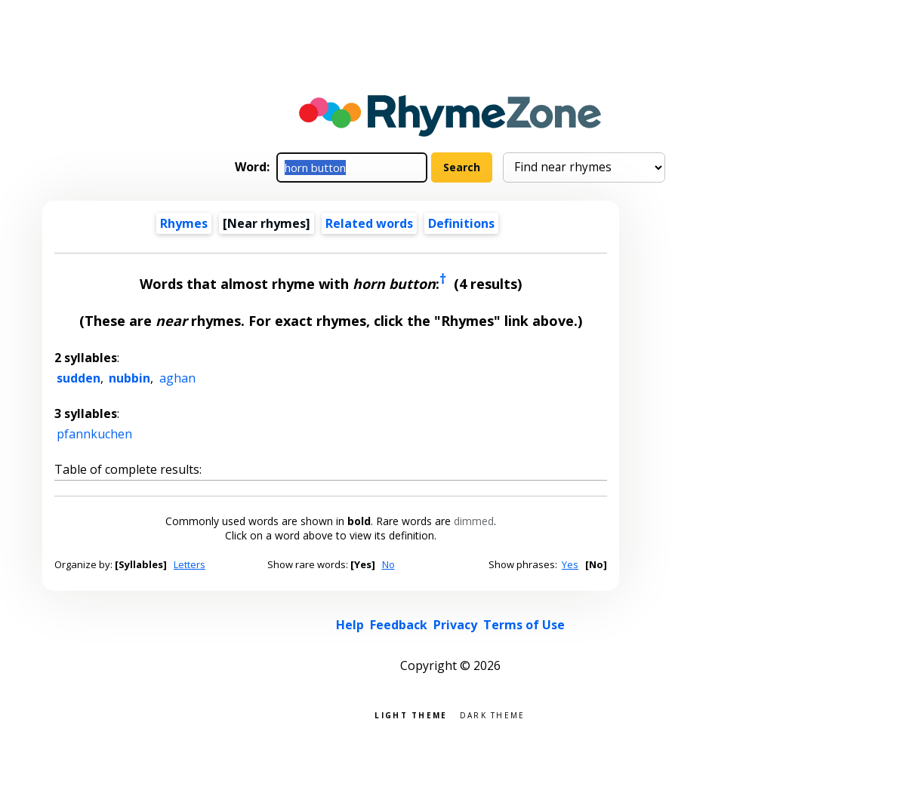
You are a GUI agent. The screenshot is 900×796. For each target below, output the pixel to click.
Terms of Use (524, 624)
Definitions (461, 223)
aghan (177, 378)
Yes (570, 564)
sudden (78, 378)
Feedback (398, 624)
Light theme (410, 714)
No (388, 564)
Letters (189, 564)
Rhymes (184, 223)
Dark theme (493, 714)
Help (350, 624)
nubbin (129, 378)
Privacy (455, 624)
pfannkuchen (94, 434)
